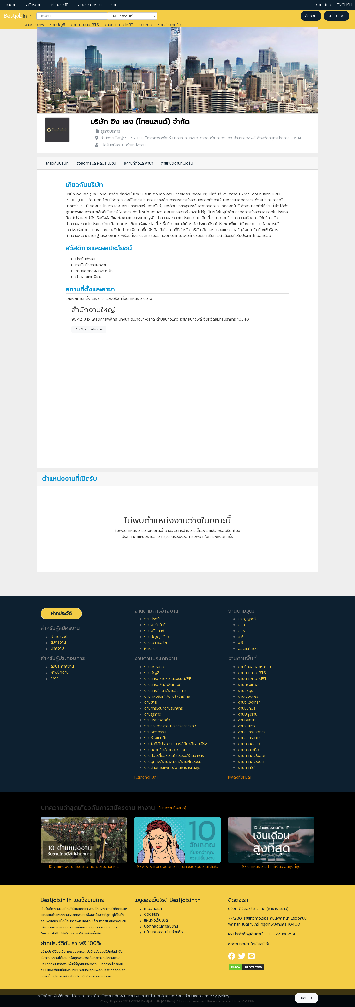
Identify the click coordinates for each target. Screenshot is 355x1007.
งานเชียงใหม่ (248, 696)
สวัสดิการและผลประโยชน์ (96, 163)
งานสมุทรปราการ (251, 732)
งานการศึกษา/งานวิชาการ (165, 691)
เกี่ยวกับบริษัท (57, 163)
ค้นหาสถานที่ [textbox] (129, 15)
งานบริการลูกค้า (157, 720)
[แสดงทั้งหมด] (146, 777)
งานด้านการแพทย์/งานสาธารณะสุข (172, 768)
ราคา (115, 5)
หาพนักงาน (60, 672)
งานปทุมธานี (247, 714)
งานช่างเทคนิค (169, 25)
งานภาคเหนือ (248, 750)
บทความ (57, 648)
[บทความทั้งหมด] (172, 808)
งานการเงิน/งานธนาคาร (163, 708)
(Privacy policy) (216, 996)
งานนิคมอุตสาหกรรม (254, 667)
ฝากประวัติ (59, 5)
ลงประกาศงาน (90, 5)
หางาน (11, 5)
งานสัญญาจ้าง (156, 637)
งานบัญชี (57, 25)
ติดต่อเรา (151, 914)
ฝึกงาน (150, 649)
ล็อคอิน (310, 16)
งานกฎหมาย (154, 667)
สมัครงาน (33, 5)
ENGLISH (344, 5)
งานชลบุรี (245, 691)
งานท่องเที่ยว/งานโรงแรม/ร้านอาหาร (174, 756)
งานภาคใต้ (246, 768)
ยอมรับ (306, 998)
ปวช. (242, 631)
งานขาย (145, 25)
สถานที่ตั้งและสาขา (138, 163)
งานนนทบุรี (246, 708)
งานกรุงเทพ (34, 25)
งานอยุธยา (247, 720)
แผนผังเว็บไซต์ (156, 920)
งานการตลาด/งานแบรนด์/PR (168, 679)
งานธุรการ (152, 714)
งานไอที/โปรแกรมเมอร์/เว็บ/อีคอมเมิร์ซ (175, 744)
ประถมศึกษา (248, 649)
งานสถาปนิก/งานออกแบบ (165, 750)
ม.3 (240, 643)
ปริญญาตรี (247, 619)
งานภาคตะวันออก (252, 756)
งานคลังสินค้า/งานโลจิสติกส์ (167, 696)
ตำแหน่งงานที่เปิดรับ (177, 163)
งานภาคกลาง (249, 744)
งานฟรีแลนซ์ (154, 631)
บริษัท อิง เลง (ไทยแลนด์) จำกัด (140, 121)
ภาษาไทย (323, 5)
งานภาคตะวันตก (251, 762)
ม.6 (240, 637)
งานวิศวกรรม (155, 732)
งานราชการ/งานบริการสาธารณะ (170, 726)
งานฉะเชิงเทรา (249, 702)
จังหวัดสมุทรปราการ (89, 329)
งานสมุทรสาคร (249, 738)
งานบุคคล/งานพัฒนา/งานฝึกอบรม (172, 762)
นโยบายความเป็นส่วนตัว (163, 932)
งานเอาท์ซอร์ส (155, 643)
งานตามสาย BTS (85, 25)
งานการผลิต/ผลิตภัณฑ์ (162, 685)
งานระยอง (246, 726)
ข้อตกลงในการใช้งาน (161, 926)
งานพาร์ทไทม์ (155, 625)
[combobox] (71, 16)
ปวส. (242, 625)
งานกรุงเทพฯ (248, 685)
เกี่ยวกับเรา (153, 908)
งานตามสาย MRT (119, 25)
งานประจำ (152, 619)
